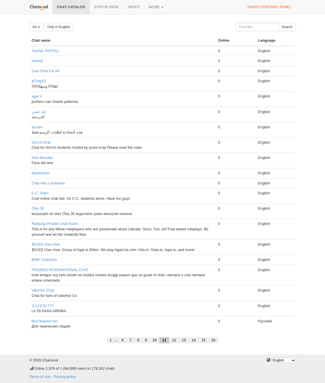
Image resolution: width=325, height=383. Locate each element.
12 (174, 340)
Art (36, 27)
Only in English (58, 27)
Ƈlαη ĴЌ (38, 208)
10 (154, 340)
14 (194, 340)
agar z (37, 96)
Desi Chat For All (46, 71)
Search (287, 27)
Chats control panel (269, 7)
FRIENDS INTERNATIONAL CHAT (60, 270)
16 (213, 340)
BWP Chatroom (44, 260)
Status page (106, 7)
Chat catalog (71, 7)
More (156, 7)
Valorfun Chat (43, 290)
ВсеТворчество (45, 321)
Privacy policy (65, 377)
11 (164, 340)
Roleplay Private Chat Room (55, 224)
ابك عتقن (39, 112)
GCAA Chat (41, 142)
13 (184, 340)
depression (41, 173)
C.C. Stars (40, 193)
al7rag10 (39, 81)
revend (37, 61)
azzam (37, 127)
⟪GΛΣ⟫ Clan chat (46, 244)
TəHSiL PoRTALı (46, 51)
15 (203, 340)
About (134, 7)
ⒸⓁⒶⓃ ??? (43, 306)
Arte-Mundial (42, 158)
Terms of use (39, 377)
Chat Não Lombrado (48, 183)
